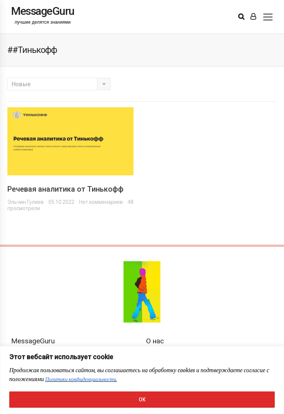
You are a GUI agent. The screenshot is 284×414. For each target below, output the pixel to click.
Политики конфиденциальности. (81, 379)
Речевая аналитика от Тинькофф (65, 189)
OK (142, 400)
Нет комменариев (101, 202)
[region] (142, 380)
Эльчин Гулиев (25, 202)
